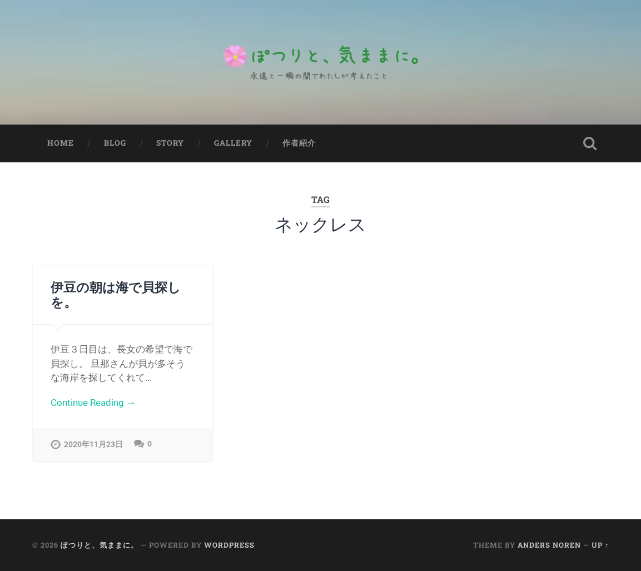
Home (60, 143)
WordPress (229, 544)
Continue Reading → (93, 402)
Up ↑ (600, 544)
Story (170, 143)
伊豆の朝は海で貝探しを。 (116, 294)
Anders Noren (549, 544)
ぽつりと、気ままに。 (99, 544)
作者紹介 (299, 143)
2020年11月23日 (93, 444)
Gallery (233, 143)
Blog (115, 143)
